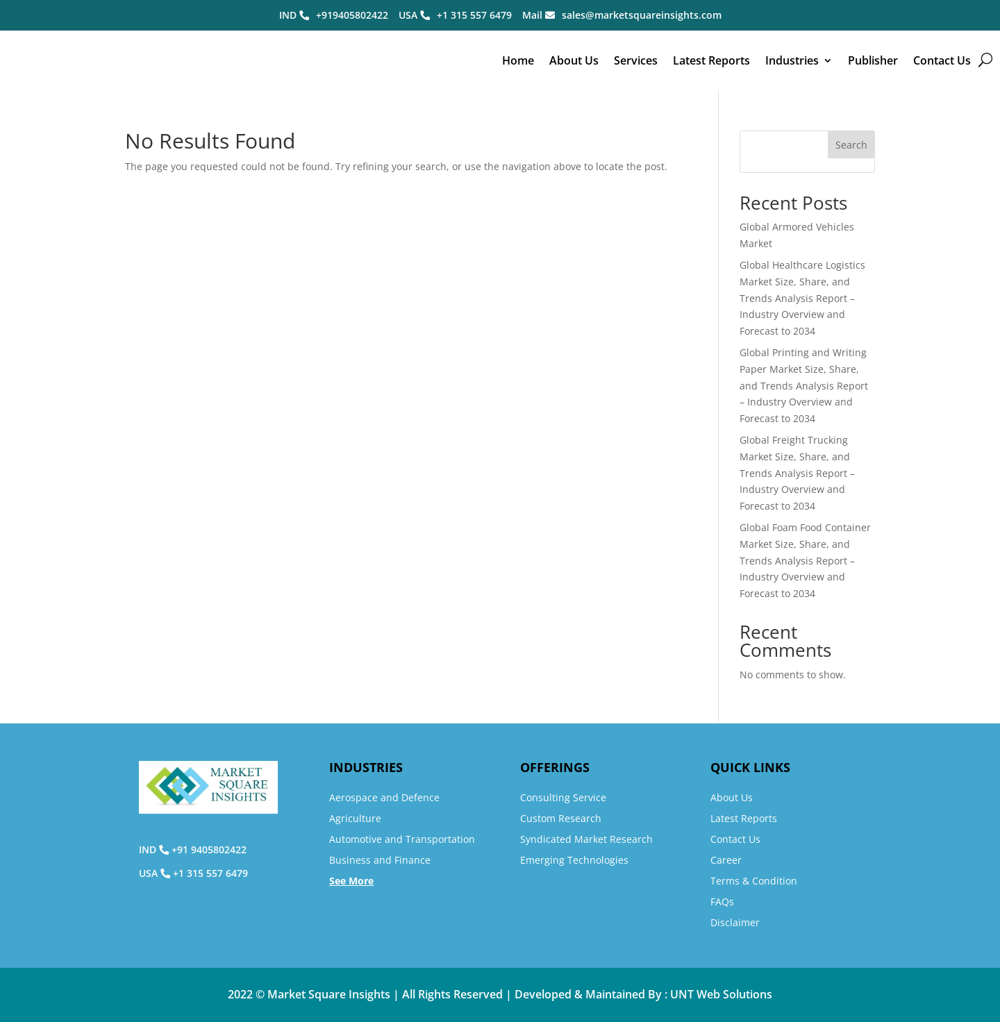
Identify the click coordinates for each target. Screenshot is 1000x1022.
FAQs (722, 901)
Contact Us (942, 60)
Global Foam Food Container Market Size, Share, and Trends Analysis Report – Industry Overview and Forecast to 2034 (805, 560)
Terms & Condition (753, 880)
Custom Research (560, 818)
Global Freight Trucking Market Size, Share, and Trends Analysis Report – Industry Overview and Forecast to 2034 (797, 472)
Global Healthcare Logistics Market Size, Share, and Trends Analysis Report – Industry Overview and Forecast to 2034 (802, 297)
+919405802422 (352, 15)
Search (851, 144)
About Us (574, 60)
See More (351, 880)
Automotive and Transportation (402, 839)
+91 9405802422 (209, 849)
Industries (792, 60)
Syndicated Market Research (586, 839)
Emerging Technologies (574, 859)
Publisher (873, 60)
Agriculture (355, 818)
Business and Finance (380, 859)
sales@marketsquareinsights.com (642, 15)
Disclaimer (735, 922)
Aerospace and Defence (384, 797)
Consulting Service (563, 797)
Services (636, 60)
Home (518, 60)
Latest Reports (711, 60)
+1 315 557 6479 (474, 15)
